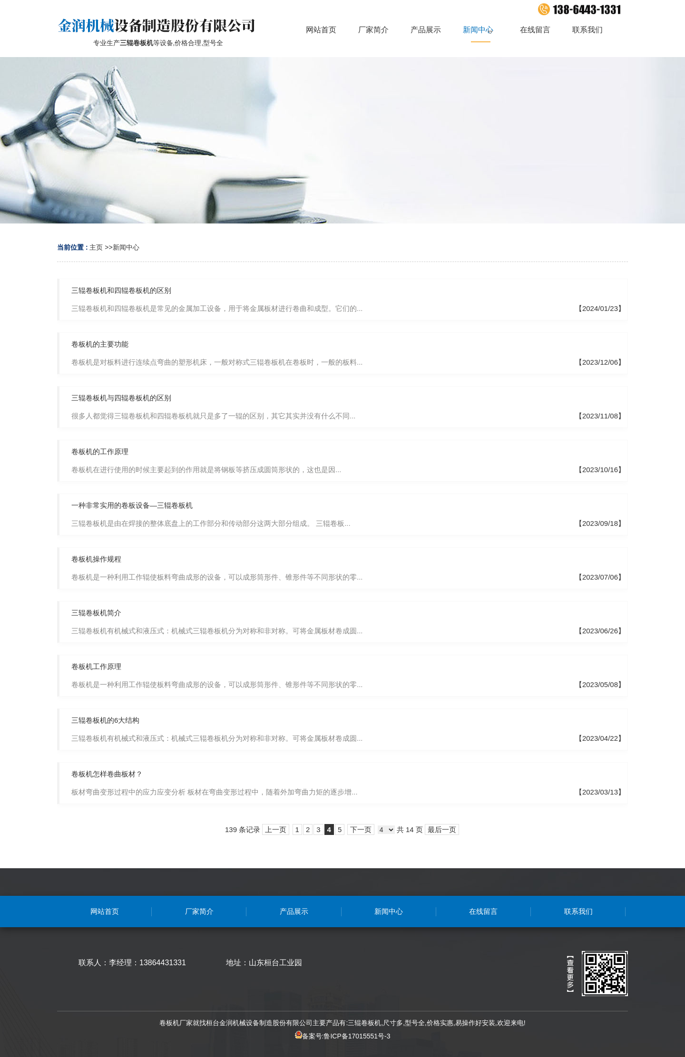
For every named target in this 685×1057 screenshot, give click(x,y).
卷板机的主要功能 (99, 344)
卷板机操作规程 (96, 559)
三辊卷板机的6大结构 (105, 720)
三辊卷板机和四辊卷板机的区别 (121, 290)
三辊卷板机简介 (96, 613)
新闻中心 (126, 247)
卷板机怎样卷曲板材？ (107, 774)
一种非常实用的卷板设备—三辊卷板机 (132, 505)
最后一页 (442, 829)
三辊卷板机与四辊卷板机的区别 (121, 398)
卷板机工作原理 (96, 666)
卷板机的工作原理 (99, 451)
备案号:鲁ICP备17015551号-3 (343, 1036)
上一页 (275, 829)
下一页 (361, 829)
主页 (96, 247)
